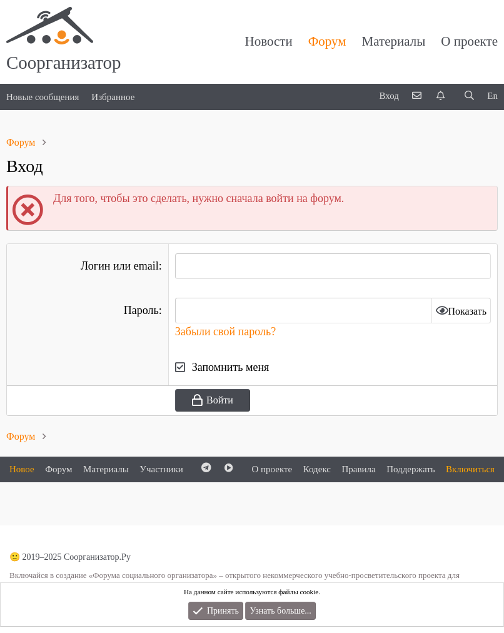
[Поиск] (469, 96)
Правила (358, 469)
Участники (161, 469)
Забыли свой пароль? (225, 331)
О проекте (469, 41)
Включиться (470, 469)
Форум (327, 41)
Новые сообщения (42, 97)
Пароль (141, 310)
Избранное (112, 97)
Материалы (394, 41)
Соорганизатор (63, 63)
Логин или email (120, 266)
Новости (269, 41)
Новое (21, 469)
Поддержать (410, 469)
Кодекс (317, 469)
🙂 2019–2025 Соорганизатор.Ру (70, 557)
